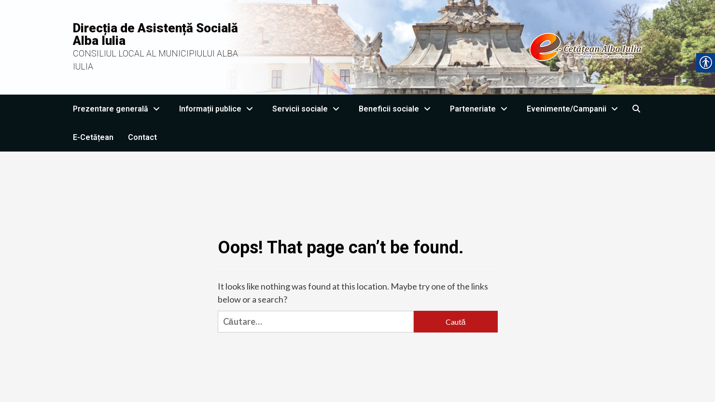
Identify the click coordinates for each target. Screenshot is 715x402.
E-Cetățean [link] (93, 137)
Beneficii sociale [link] (397, 108)
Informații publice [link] (218, 108)
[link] (453, 46)
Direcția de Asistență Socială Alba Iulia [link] (155, 34)
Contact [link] (142, 137)
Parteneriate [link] (481, 108)
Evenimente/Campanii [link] (575, 108)
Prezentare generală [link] (119, 108)
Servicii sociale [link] (308, 108)
